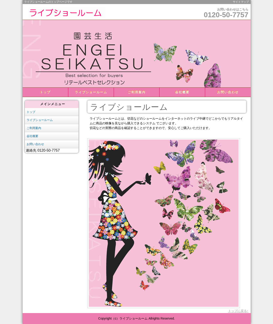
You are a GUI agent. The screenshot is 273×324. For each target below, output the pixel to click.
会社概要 (182, 92)
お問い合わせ (228, 92)
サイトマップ (241, 1)
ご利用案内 (137, 92)
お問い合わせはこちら (226, 13)
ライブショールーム (91, 92)
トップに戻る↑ (238, 311)
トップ (45, 92)
